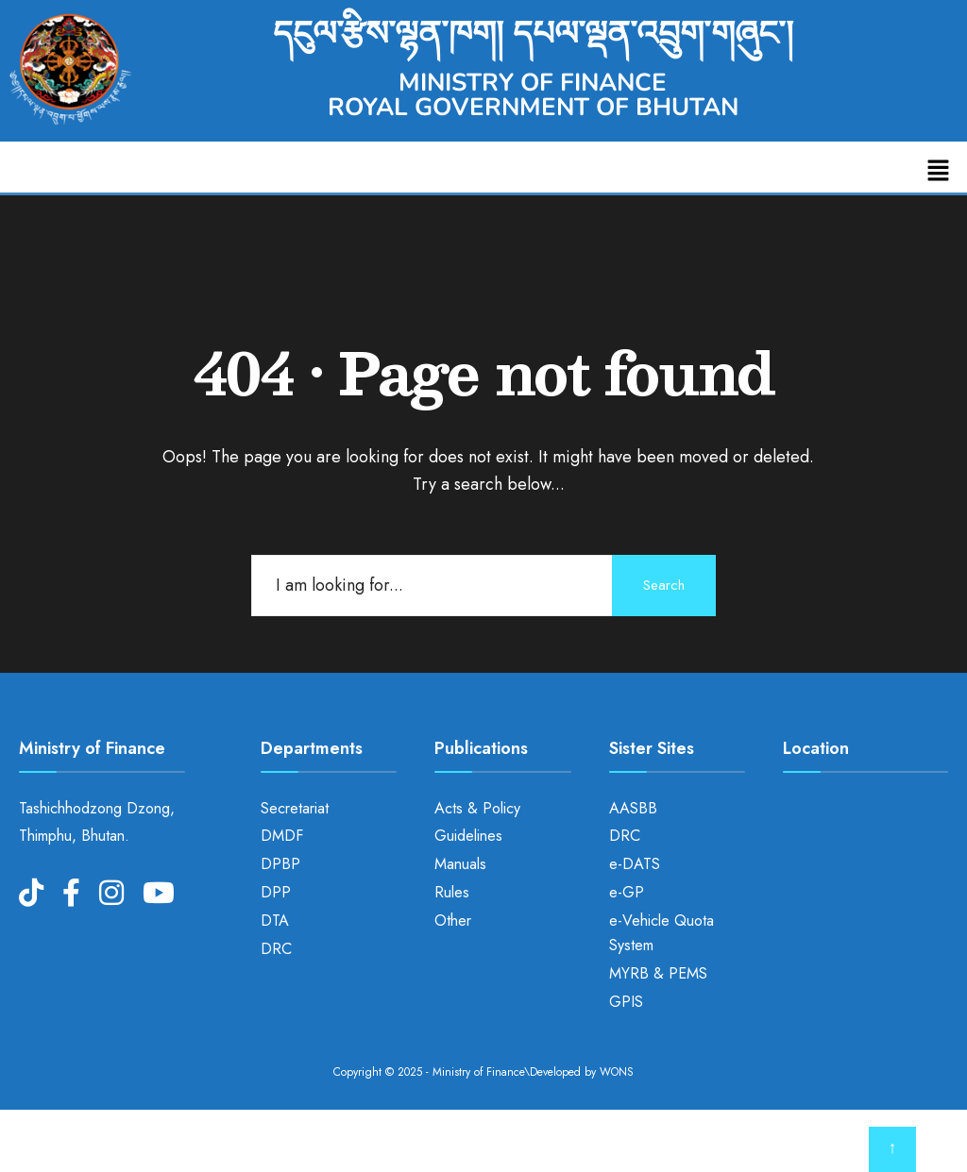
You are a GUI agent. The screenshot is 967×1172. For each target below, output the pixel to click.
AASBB (633, 808)
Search (664, 585)
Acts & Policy (477, 808)
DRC (276, 949)
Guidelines (468, 835)
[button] (939, 171)
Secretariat (295, 808)
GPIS (626, 1002)
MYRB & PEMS (658, 973)
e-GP (626, 892)
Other (452, 920)
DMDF (282, 835)
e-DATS (634, 864)
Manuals (460, 864)
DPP (276, 892)
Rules (451, 892)
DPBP (280, 864)
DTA (275, 920)
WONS (617, 1071)
